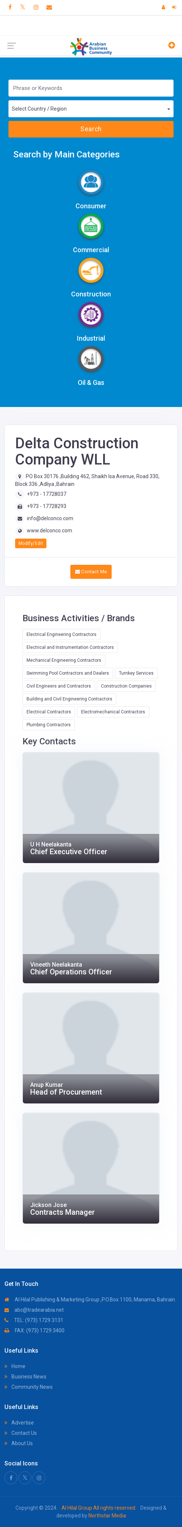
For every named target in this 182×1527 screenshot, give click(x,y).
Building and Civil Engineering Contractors (69, 699)
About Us (18, 1443)
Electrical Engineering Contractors (62, 634)
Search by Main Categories (66, 154)
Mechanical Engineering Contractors (64, 660)
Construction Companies (126, 686)
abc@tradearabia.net (34, 1310)
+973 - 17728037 (46, 494)
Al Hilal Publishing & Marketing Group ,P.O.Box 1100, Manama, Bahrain (89, 1299)
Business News (25, 1377)
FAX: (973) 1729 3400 (34, 1330)
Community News (28, 1387)
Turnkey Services (136, 673)
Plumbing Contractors (49, 724)
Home (14, 1366)
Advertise (19, 1423)
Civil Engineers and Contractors (59, 686)
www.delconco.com (49, 530)
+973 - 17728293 (46, 506)
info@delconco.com (50, 518)
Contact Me (91, 571)
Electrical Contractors (49, 711)
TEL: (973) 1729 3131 (33, 1320)
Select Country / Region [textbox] (39, 109)
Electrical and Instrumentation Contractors (70, 647)
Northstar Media (106, 1516)
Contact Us (20, 1433)
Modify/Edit (30, 543)
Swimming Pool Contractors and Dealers (68, 673)
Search (90, 129)
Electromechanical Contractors (113, 711)
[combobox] (91, 108)
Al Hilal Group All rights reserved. (98, 1508)
